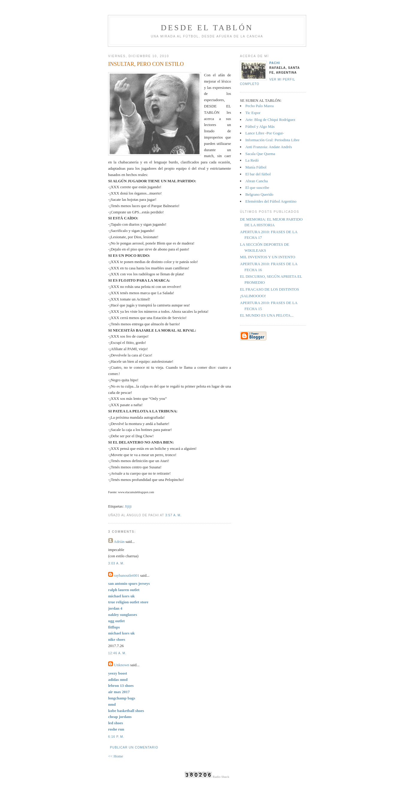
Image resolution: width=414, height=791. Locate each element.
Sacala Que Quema (260, 153)
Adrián (119, 541)
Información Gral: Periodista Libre (272, 140)
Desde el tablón (207, 27)
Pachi (274, 63)
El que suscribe (257, 187)
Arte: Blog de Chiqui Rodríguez (270, 119)
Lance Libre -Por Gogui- (264, 133)
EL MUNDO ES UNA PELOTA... (267, 315)
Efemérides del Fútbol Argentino (271, 201)
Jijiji (128, 506)
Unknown (121, 665)
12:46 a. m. (117, 653)
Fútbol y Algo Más (260, 126)
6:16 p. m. (116, 736)
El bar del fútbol (258, 174)
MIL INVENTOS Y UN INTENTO (267, 257)
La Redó (252, 160)
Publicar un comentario (134, 747)
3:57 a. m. (173, 515)
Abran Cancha (256, 181)
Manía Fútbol (255, 167)
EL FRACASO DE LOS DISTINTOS (269, 289)
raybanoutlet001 (126, 575)
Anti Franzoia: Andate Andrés (268, 147)
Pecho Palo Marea (259, 106)
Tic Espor (252, 112)
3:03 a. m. (116, 563)
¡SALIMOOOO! (253, 296)
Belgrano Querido (259, 194)
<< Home (115, 756)
